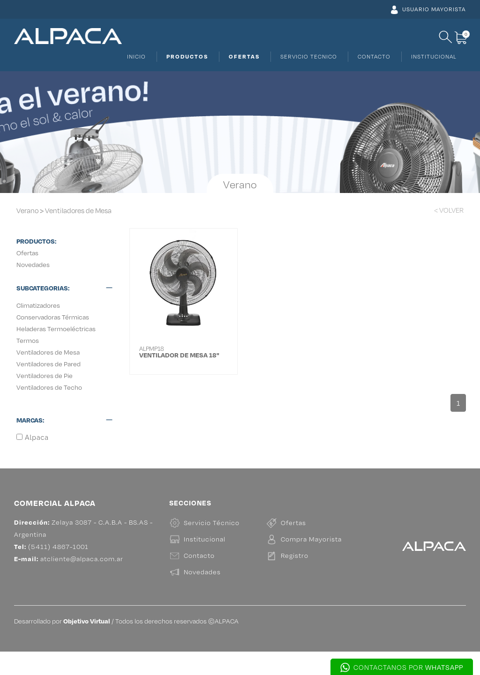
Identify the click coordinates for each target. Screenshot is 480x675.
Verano (27, 211)
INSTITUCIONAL (434, 56)
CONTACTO (374, 56)
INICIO (136, 56)
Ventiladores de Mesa (78, 211)
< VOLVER (449, 210)
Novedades (33, 264)
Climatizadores (38, 305)
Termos (27, 340)
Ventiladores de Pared (48, 364)
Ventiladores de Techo (49, 387)
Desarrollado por (62, 644)
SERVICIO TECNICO (308, 56)
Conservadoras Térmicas (52, 317)
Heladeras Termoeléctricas (56, 329)
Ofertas (27, 253)
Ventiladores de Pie (44, 375)
